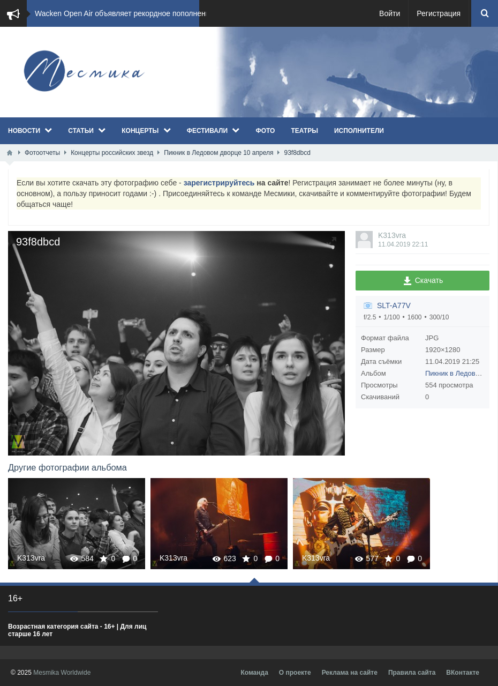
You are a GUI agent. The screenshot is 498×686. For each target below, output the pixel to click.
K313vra (392, 235)
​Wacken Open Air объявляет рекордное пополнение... (127, 13)
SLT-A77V (394, 305)
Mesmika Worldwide (61, 672)
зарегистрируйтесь (219, 182)
